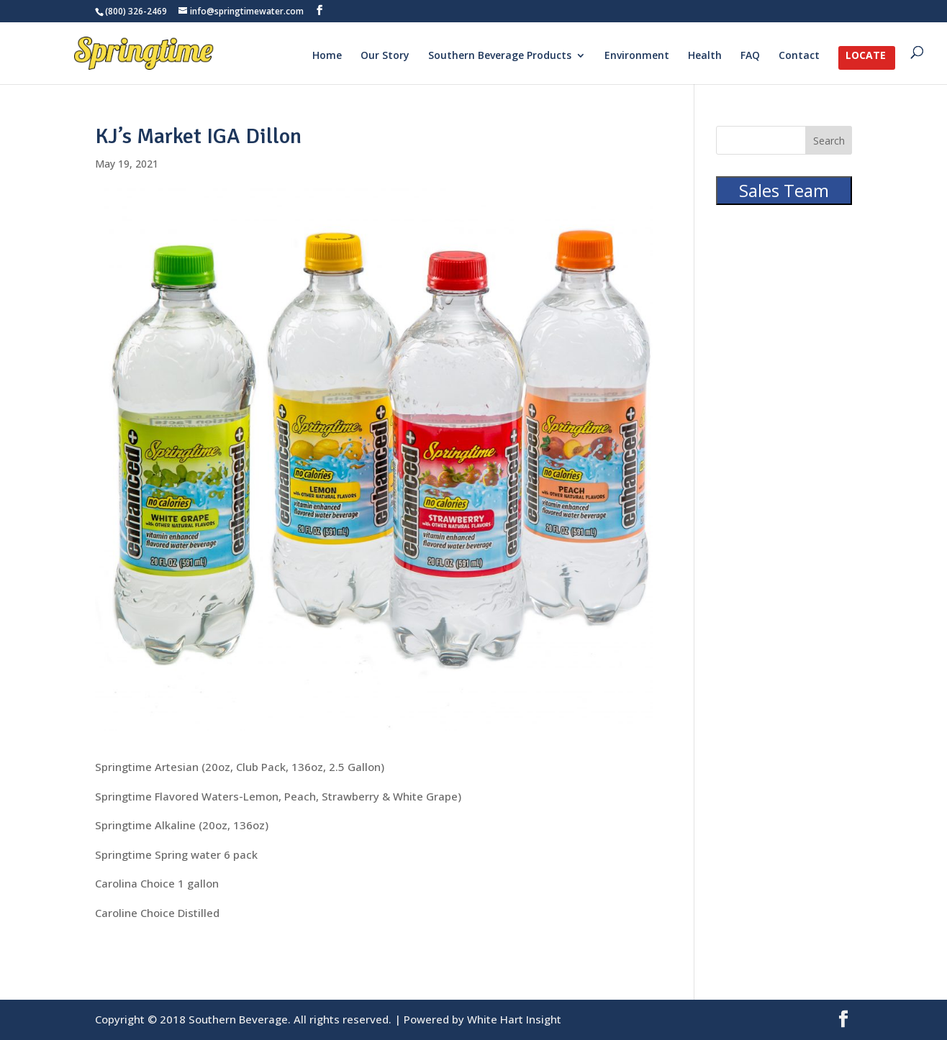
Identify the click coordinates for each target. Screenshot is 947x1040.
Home (327, 56)
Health (705, 56)
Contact (799, 56)
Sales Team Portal (784, 202)
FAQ (750, 56)
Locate (866, 56)
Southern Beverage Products (499, 56)
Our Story (385, 56)
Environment (636, 56)
